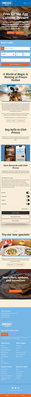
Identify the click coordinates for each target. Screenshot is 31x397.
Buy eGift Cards (4, 352)
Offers (17, 369)
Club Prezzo (3, 354)
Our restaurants (4, 348)
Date (2, 51)
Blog (2, 361)
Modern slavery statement (6, 376)
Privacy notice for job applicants (5, 378)
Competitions (19, 376)
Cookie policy (4, 373)
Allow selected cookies (15, 216)
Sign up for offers (15, 291)
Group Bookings (4, 356)
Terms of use (4, 371)
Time (17, 51)
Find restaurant (4, 45)
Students (18, 378)
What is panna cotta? (5, 317)
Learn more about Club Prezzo (15, 223)
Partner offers (19, 373)
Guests (2, 57)
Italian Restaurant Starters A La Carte (9, 313)
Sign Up (4, 334)
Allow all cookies (15, 212)
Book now (11, 32)
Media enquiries (19, 356)
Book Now (21, 121)
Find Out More (11, 121)
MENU (7, 395)
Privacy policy (4, 369)
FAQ (17, 350)
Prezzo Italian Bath (5, 315)
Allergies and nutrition (21, 352)
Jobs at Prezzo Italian (20, 354)
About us (3, 345)
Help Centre (18, 345)
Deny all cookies (15, 220)
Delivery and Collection (6, 350)
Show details (24, 208)
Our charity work (5, 363)
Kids (2, 359)
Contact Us (18, 348)
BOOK (25, 3)
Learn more (19, 32)
